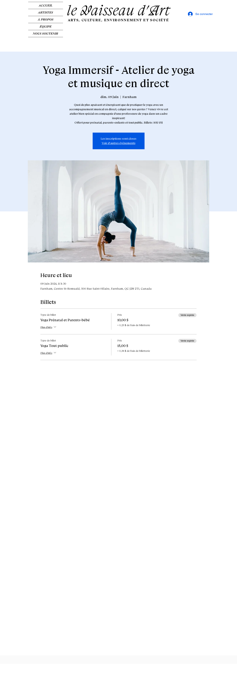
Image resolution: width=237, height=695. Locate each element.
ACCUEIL (45, 5)
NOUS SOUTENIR (45, 33)
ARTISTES (45, 12)
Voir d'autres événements (118, 143)
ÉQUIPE (46, 26)
